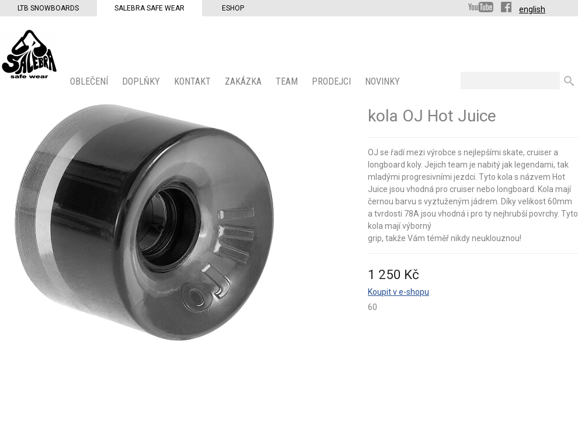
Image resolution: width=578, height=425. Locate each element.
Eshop (233, 8)
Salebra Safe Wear (149, 8)
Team (288, 81)
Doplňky (142, 81)
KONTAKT (193, 81)
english (532, 9)
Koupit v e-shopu (398, 292)
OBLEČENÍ (90, 81)
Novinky (383, 81)
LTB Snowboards (48, 8)
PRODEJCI (332, 81)
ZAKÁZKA (244, 81)
